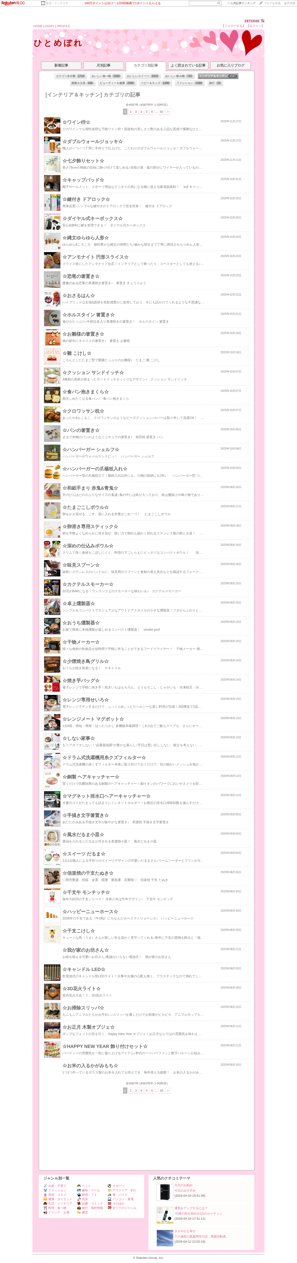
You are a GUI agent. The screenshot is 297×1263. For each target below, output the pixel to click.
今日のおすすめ (185, 1190)
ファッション (54, 1190)
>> (241, 3)
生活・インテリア (57, 3)
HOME (38, 26)
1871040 (252, 21)
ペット (84, 1186)
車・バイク (118, 1194)
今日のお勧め (183, 1185)
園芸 (82, 1212)
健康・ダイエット (57, 1199)
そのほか (116, 1203)
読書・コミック (90, 1203)
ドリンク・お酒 (56, 1212)
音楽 (82, 1199)
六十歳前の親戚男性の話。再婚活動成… (201, 1236)
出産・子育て (54, 1186)
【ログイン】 (255, 26)
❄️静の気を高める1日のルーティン (198, 1213)
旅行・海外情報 (90, 1208)
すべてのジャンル (122, 1208)
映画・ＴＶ (87, 1194)
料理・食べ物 (54, 1208)
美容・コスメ (54, 1194)
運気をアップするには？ (191, 1208)
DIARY (50, 26)
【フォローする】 (233, 26)
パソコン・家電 (121, 1199)
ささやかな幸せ (185, 1231)
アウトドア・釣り (122, 1190)
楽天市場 (289, 3)
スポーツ (116, 1186)
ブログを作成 (272, 3)
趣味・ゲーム (88, 1190)
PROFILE (63, 26)
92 (161, 111)
